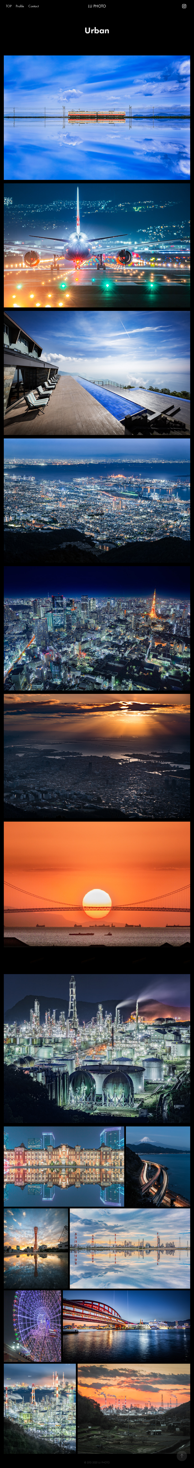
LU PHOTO (97, 6)
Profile (20, 6)
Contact (33, 6)
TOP (9, 6)
